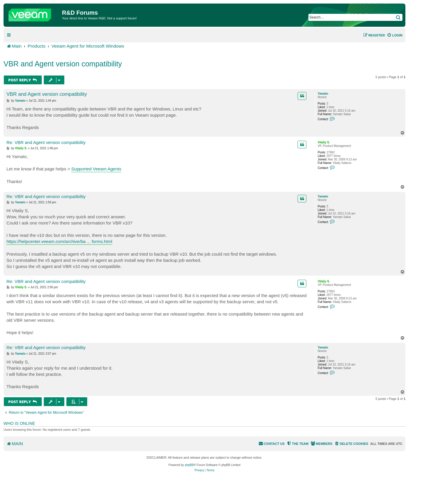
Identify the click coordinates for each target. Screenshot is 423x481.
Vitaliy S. (324, 142)
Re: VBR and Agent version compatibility (45, 142)
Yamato (323, 93)
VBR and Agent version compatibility (63, 64)
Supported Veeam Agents (96, 168)
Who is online (19, 423)
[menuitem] (394, 35)
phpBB (189, 465)
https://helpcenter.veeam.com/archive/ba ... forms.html (59, 241)
